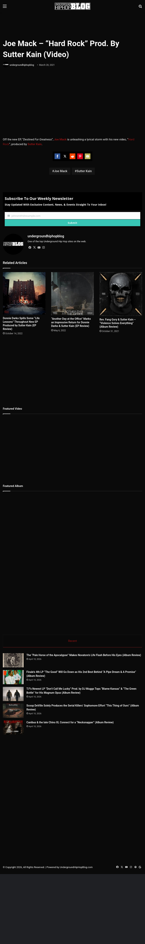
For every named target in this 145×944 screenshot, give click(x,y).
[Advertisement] (72, 24)
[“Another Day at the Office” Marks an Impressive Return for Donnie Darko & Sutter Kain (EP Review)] (72, 293)
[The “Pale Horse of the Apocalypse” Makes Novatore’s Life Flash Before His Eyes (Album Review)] (13, 660)
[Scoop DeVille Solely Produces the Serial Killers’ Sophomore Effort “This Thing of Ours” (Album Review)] (23, 718)
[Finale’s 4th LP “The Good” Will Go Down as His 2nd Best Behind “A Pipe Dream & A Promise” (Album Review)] (13, 677)
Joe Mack (60, 171)
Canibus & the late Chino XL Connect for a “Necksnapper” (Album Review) (90, 736)
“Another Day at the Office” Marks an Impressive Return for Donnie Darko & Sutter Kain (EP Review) (71, 322)
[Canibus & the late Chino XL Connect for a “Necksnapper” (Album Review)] (23, 749)
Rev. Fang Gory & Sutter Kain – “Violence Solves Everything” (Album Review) (117, 323)
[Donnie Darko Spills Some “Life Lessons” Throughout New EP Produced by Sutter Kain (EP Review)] (24, 293)
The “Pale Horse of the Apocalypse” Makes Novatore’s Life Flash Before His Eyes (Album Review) (83, 655)
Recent (72, 641)
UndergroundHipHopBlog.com (76, 895)
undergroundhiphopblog (22, 65)
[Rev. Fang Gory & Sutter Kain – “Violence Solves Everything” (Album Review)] (120, 294)
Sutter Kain (84, 171)
